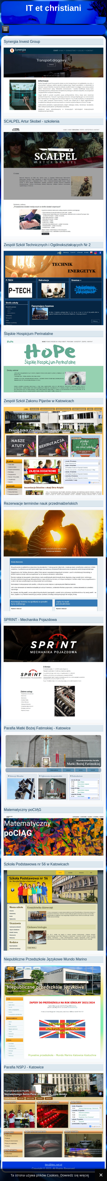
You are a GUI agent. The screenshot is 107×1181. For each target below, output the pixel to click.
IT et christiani (53, 8)
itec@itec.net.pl (53, 1164)
